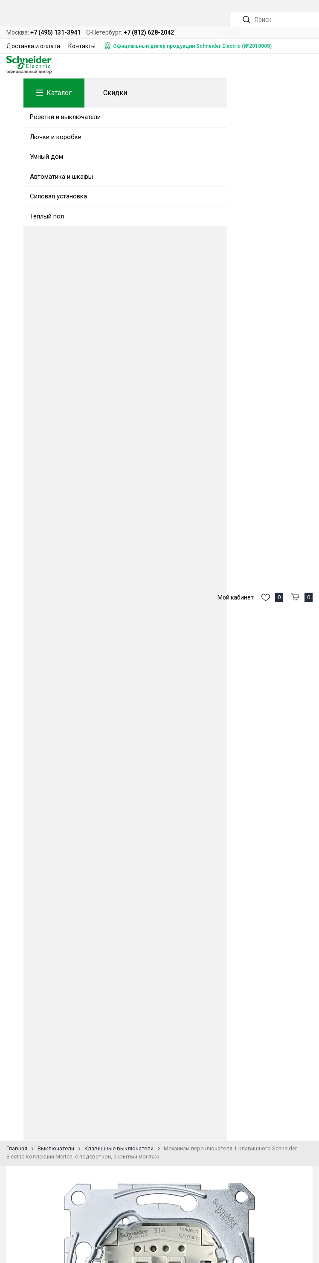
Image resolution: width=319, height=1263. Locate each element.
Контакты (82, 46)
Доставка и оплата (33, 46)
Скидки (115, 93)
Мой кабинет (236, 597)
